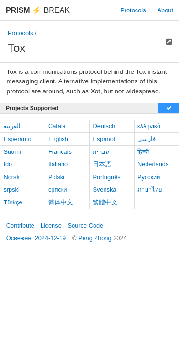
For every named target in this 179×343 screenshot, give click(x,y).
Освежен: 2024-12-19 (36, 238)
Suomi (12, 151)
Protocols (133, 10)
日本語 (102, 164)
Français (60, 151)
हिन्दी (143, 151)
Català (57, 126)
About (165, 10)
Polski (56, 177)
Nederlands (152, 164)
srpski (11, 189)
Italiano (58, 164)
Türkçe (12, 202)
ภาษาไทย (149, 189)
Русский (148, 177)
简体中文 (60, 202)
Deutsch (104, 126)
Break (38, 10)
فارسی (146, 138)
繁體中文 (105, 202)
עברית (101, 151)
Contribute (20, 225)
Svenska (104, 189)
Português (106, 177)
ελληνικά (149, 126)
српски (57, 189)
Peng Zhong (95, 238)
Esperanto (17, 138)
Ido (7, 164)
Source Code (86, 225)
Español (104, 138)
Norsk (11, 177)
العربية (12, 126)
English (58, 138)
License (51, 225)
